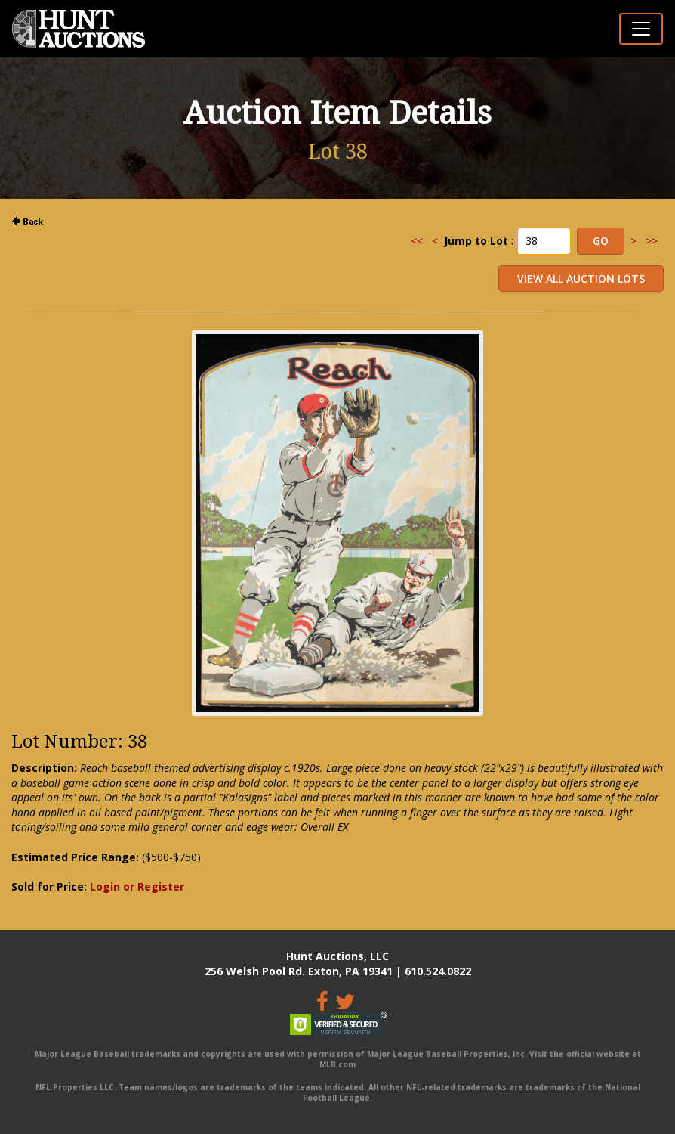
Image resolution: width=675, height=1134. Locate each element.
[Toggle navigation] (641, 29)
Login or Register (137, 886)
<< (417, 241)
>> (652, 241)
